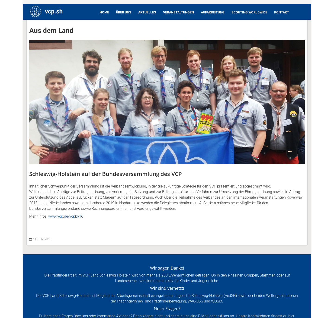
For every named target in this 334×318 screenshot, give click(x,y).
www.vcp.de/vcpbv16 (65, 216)
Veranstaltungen (178, 12)
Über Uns (123, 12)
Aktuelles (147, 12)
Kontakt (281, 12)
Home (104, 12)
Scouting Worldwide (249, 12)
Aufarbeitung (213, 12)
